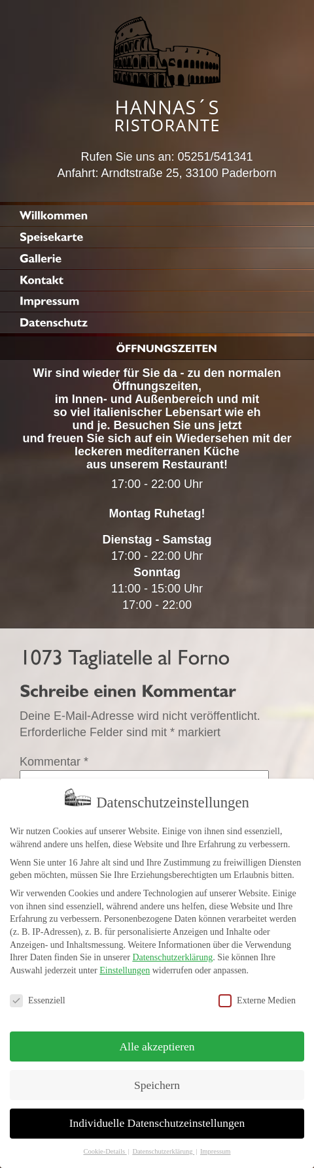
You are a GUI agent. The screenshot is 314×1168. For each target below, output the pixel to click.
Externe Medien (257, 994)
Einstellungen (124, 964)
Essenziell (37, 994)
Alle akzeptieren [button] (156, 1039)
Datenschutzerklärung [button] (163, 1144)
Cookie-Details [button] (104, 1144)
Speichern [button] (157, 1078)
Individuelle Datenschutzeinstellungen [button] (157, 1117)
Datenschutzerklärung (172, 951)
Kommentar (54, 761)
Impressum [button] (215, 1144)
